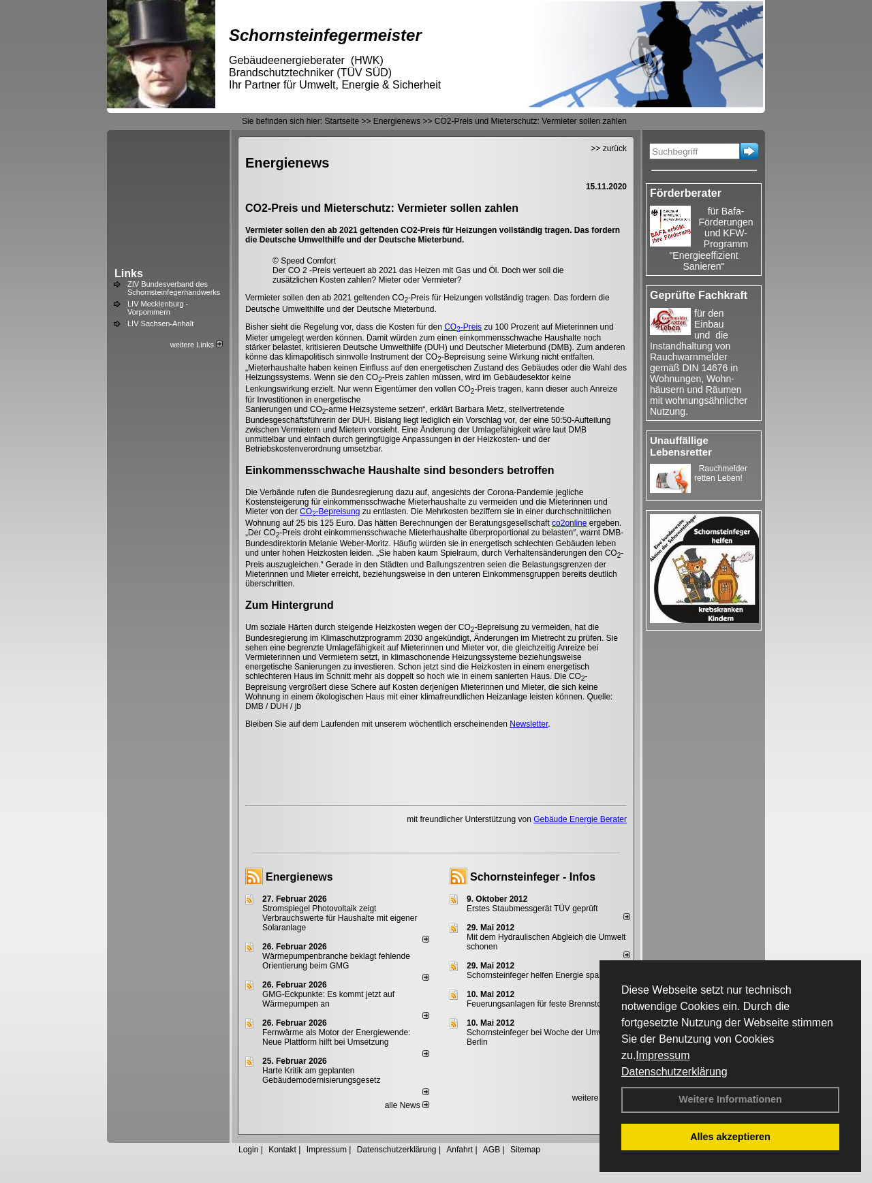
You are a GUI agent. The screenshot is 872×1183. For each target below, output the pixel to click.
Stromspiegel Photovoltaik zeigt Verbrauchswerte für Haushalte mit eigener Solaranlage (339, 918)
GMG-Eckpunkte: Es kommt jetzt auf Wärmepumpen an (328, 999)
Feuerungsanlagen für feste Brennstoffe (538, 1004)
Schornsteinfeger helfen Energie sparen (538, 975)
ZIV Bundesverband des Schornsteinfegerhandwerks (173, 288)
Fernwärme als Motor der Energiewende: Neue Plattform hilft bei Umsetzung (336, 1037)
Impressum (662, 1055)
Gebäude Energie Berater (580, 819)
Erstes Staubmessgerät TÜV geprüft (532, 908)
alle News (407, 1105)
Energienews (299, 877)
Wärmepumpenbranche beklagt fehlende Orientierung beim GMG (336, 961)
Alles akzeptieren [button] (730, 1136)
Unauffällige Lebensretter (681, 446)
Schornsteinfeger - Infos (532, 877)
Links (128, 273)
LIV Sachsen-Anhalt (160, 323)
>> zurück (609, 148)
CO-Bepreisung (330, 511)
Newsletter (529, 724)
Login (248, 1149)
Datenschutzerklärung (674, 1071)
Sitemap (525, 1149)
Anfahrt (459, 1149)
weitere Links (196, 345)
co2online (569, 523)
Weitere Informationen (730, 1099)
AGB (491, 1149)
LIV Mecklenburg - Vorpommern (157, 308)
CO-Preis (463, 327)
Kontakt (282, 1149)
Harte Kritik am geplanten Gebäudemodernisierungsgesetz (321, 1075)
